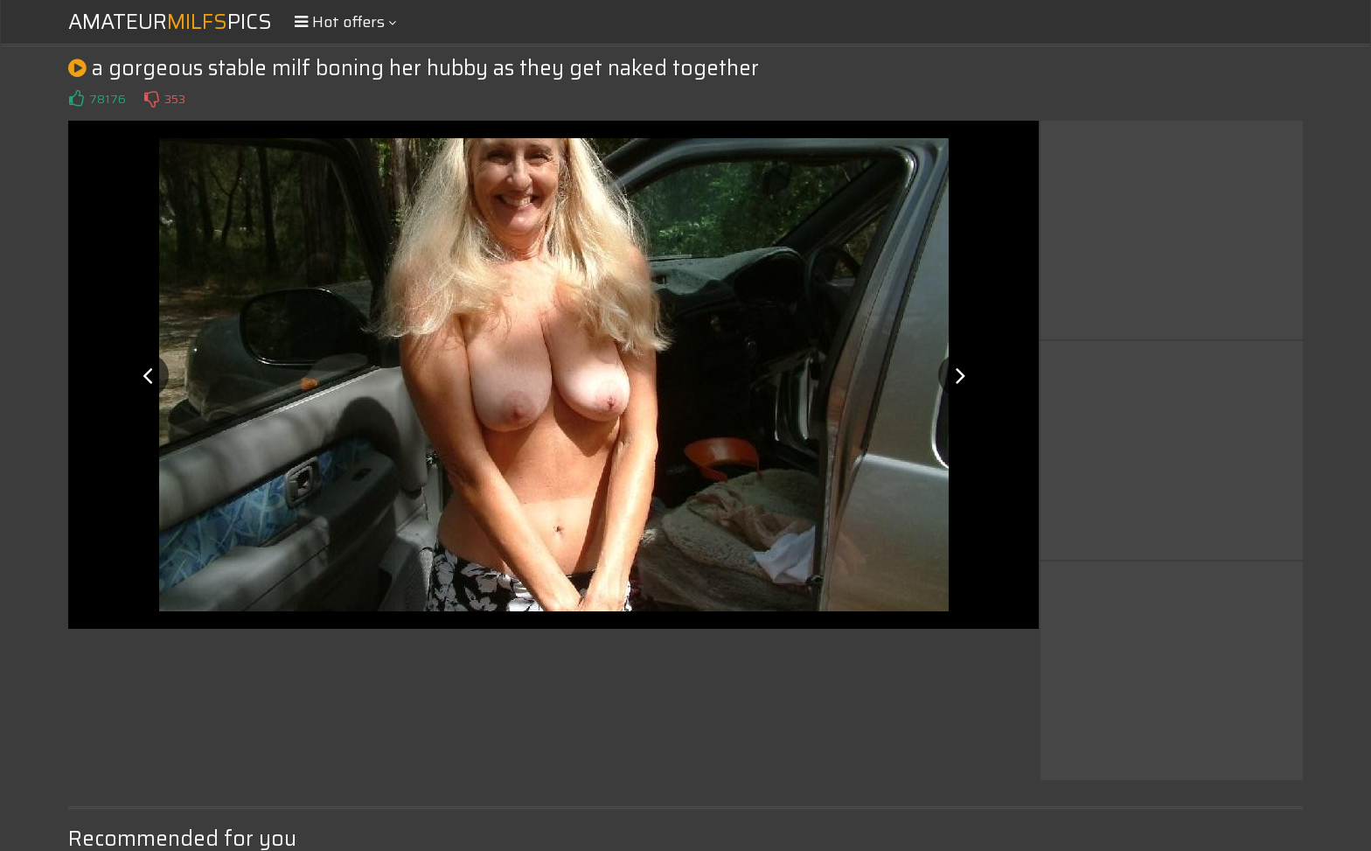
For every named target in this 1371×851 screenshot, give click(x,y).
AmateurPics (170, 21)
